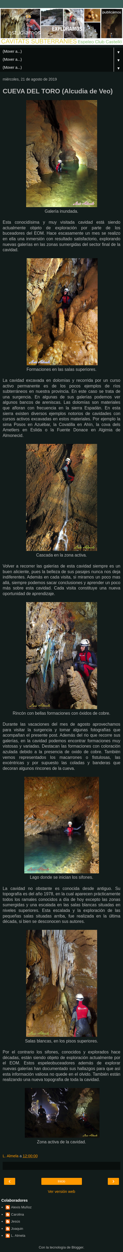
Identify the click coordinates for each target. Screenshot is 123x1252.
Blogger (77, 1247)
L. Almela (18, 1236)
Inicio (61, 1181)
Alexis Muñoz (21, 1207)
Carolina (17, 1214)
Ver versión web (61, 1191)
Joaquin (17, 1229)
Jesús (15, 1221)
